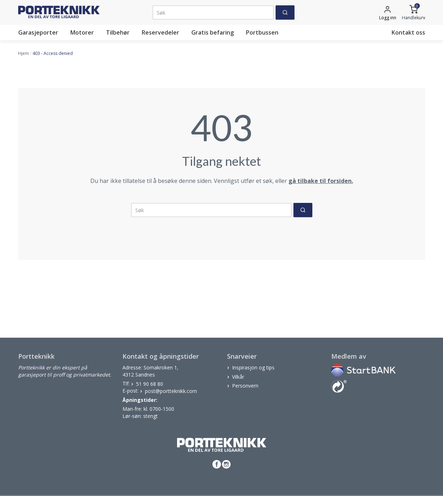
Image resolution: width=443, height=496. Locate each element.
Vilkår (238, 376)
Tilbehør (118, 32)
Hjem (23, 53)
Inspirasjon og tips (253, 367)
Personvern (245, 385)
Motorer (82, 32)
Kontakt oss (408, 32)
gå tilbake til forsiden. (320, 181)
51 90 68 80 (149, 383)
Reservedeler (160, 32)
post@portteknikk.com (171, 390)
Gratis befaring (212, 32)
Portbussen (262, 32)
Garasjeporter (38, 32)
